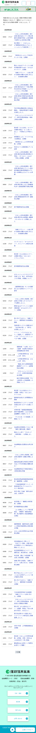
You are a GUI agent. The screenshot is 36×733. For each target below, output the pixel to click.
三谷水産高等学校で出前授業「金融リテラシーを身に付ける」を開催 (23, 594)
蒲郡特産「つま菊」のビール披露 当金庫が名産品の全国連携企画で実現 (25, 349)
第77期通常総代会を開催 (21, 207)
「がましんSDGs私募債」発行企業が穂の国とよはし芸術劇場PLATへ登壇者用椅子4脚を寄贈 (23, 184)
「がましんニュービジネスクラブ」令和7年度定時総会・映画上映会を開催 (23, 117)
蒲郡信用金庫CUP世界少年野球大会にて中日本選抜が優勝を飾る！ (23, 464)
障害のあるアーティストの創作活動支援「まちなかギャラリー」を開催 (23, 308)
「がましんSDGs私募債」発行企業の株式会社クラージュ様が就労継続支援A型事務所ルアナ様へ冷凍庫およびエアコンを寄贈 (23, 170)
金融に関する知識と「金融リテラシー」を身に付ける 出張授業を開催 (23, 562)
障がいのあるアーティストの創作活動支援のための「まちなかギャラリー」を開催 (23, 67)
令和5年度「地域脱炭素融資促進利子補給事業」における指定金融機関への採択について (23, 412)
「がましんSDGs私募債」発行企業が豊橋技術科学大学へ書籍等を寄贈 (23, 197)
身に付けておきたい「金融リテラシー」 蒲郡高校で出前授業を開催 (23, 582)
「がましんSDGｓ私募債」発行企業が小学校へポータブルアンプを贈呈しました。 (23, 301)
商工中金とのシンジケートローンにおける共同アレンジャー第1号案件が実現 (23, 575)
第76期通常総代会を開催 (21, 266)
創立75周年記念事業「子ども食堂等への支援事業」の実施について (25, 380)
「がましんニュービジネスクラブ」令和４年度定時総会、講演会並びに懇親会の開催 (23, 601)
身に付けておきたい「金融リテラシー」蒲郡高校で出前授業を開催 (23, 320)
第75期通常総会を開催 (21, 506)
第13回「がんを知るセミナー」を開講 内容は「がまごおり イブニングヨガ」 (23, 256)
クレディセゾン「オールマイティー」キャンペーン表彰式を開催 (23, 243)
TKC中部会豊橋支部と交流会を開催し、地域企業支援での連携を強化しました (23, 110)
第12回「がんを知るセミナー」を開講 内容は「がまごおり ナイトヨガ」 (23, 392)
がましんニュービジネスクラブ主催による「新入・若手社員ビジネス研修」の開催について (23, 276)
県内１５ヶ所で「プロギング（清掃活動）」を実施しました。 (23, 434)
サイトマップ (18, 688)
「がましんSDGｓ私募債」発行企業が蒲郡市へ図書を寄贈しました (23, 457)
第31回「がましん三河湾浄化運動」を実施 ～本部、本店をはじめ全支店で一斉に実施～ (23, 638)
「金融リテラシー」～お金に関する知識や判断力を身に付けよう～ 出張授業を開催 (23, 74)
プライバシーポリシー (23, 686)
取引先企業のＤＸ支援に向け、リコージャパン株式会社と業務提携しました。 (23, 615)
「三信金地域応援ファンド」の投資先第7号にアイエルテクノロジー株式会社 (23, 486)
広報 (18, 652)
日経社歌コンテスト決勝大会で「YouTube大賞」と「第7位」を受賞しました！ (23, 327)
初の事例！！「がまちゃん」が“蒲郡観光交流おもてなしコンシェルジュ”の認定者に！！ (23, 45)
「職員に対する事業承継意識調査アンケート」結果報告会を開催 (25, 366)
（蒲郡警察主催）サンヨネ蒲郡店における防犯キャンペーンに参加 (23, 288)
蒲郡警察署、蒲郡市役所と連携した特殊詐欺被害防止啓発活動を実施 (23, 526)
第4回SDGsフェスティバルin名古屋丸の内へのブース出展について (23, 404)
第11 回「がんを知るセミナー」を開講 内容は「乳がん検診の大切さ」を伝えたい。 (23, 608)
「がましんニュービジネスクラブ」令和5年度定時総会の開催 (25, 373)
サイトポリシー (9, 686)
